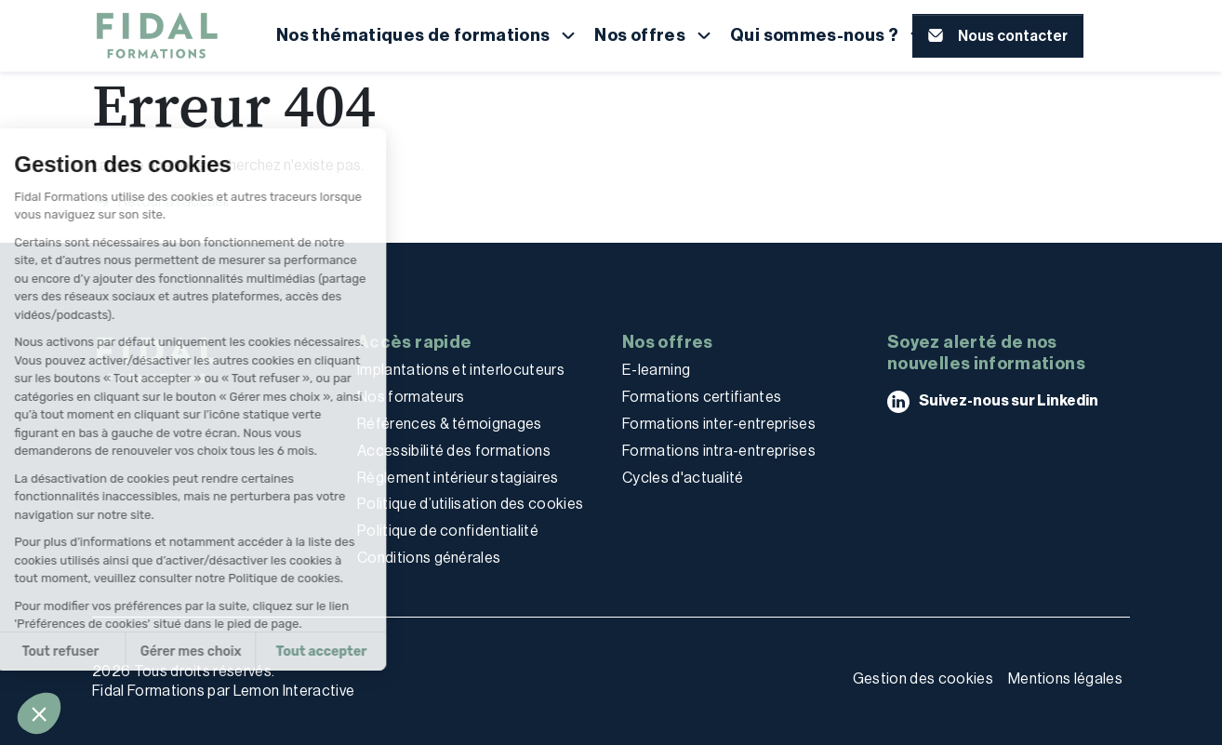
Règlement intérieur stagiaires (458, 477)
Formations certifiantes (701, 397)
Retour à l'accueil (160, 202)
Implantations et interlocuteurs (461, 370)
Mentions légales (1065, 678)
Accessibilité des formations (454, 450)
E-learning (656, 370)
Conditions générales (428, 557)
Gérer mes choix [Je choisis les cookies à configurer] (108, 651)
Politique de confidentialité (447, 530)
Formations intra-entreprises (719, 450)
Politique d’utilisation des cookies (470, 503)
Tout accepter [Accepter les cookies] (239, 651)
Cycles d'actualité (683, 477)
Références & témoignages (449, 423)
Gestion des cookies (923, 678)
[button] (39, 713)
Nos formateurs (410, 397)
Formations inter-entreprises (719, 423)
